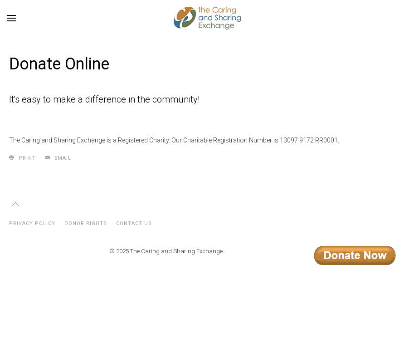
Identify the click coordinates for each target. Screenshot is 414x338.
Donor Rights (85, 223)
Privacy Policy (32, 223)
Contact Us (134, 223)
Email (58, 158)
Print (22, 158)
